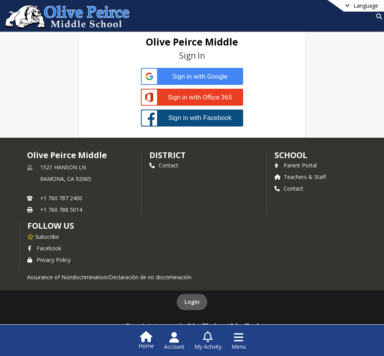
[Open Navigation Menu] (239, 341)
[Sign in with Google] (192, 76)
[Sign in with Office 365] (192, 97)
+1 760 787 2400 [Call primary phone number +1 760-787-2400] (61, 198)
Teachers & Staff (300, 177)
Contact (163, 165)
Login (192, 301)
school (290, 155)
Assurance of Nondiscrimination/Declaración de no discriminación (109, 277)
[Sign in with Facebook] (192, 117)
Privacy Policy (49, 259)
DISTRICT (167, 155)
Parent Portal (295, 165)
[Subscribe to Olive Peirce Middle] (43, 236)
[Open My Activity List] (208, 341)
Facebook (44, 248)
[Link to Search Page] (377, 16)
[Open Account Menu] (174, 341)
